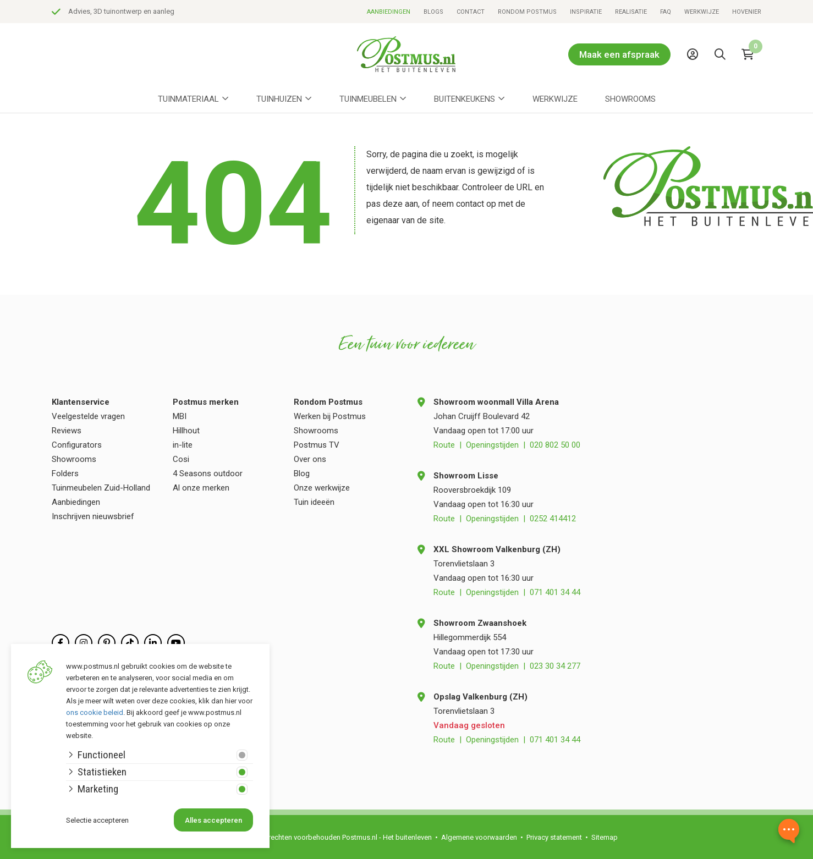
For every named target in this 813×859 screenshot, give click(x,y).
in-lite (183, 445)
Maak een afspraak (619, 54)
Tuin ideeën (314, 502)
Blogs (433, 11)
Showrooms (630, 99)
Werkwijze (701, 11)
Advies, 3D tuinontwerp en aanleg (283, 11)
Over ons (310, 459)
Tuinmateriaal (188, 99)
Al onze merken (201, 488)
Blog (302, 473)
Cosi (181, 459)
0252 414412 (553, 519)
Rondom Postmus (527, 11)
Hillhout (186, 431)
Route (444, 445)
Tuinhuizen (279, 99)
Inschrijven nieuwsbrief (93, 516)
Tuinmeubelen (368, 99)
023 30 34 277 (555, 666)
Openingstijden (492, 445)
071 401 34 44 (555, 592)
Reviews (66, 431)
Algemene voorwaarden (479, 837)
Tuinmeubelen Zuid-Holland (101, 488)
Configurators (77, 445)
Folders (65, 473)
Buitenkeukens (464, 99)
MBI (179, 416)
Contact (471, 11)
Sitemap (604, 837)
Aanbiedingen (388, 11)
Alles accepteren (213, 820)
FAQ (665, 11)
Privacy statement (554, 837)
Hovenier (746, 11)
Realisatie (631, 11)
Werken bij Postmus (330, 416)
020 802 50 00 (555, 445)
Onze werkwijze (322, 488)
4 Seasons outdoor (208, 473)
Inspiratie (586, 11)
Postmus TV (316, 445)
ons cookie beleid (94, 712)
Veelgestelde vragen (88, 416)
